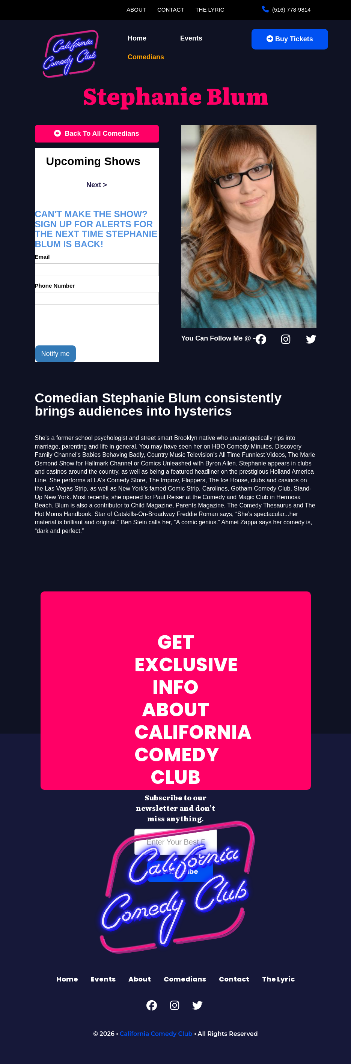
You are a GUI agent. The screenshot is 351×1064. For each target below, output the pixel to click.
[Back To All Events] (97, 134)
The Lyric (209, 9)
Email (42, 257)
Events (191, 38)
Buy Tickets (290, 39)
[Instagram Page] (286, 341)
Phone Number (55, 285)
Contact (170, 9)
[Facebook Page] (261, 341)
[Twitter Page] (311, 341)
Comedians (146, 57)
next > (96, 185)
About (136, 9)
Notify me (55, 353)
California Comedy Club (156, 1033)
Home (137, 38)
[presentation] (92, 324)
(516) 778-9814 (291, 9)
